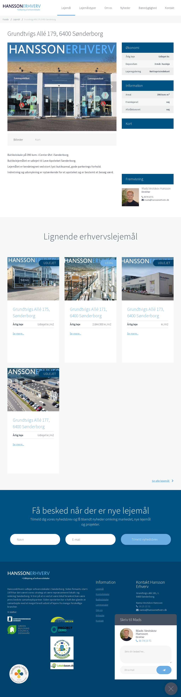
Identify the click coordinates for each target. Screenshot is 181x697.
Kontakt (169, 8)
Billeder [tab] (18, 139)
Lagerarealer (102, 604)
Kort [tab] (37, 139)
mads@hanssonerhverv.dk (155, 200)
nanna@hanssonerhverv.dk (151, 609)
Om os (108, 8)
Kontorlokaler (102, 594)
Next (111, 86)
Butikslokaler (102, 599)
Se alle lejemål (163, 481)
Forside (6, 19)
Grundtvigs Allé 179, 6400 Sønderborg (40, 19)
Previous (12, 86)
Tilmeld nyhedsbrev (145, 539)
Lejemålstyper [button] (87, 8)
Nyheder (125, 8)
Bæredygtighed (148, 8)
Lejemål (66, 8)
